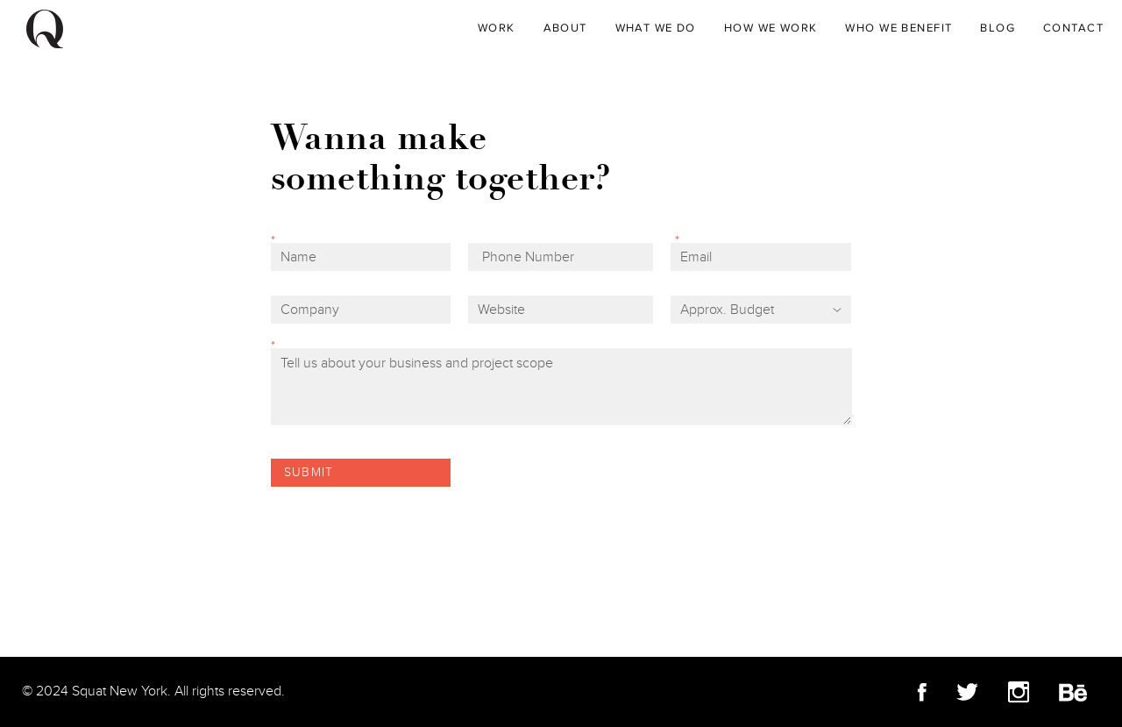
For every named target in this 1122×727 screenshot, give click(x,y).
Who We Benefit (898, 28)
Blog (997, 28)
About (565, 28)
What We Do (655, 28)
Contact (1073, 28)
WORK (496, 28)
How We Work (771, 28)
